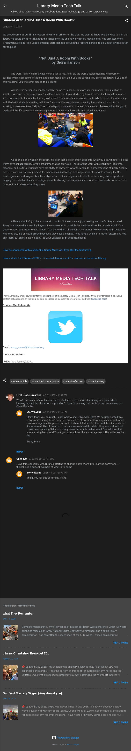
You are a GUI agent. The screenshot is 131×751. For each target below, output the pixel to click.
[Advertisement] (65, 568)
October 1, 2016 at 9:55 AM (55, 472)
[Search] (126, 7)
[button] (126, 21)
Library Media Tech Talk (59, 5)
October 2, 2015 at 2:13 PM (41, 459)
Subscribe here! (99, 299)
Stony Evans (34, 411)
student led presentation (45, 381)
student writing (96, 381)
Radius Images (73, 744)
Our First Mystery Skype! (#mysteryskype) (32, 693)
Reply (19, 451)
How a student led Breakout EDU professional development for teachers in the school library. (54, 258)
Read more (120, 642)
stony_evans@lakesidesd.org (27, 347)
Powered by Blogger (65, 737)
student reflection (73, 381)
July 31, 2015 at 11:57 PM (55, 412)
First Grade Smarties (28, 395)
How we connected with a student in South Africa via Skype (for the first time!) (47, 250)
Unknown (21, 458)
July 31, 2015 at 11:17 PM (55, 395)
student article (19, 381)
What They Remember (18, 613)
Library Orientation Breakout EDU (26, 653)
